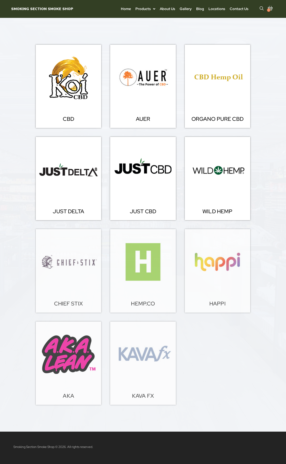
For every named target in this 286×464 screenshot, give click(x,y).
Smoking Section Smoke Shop (42, 8)
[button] (68, 119)
